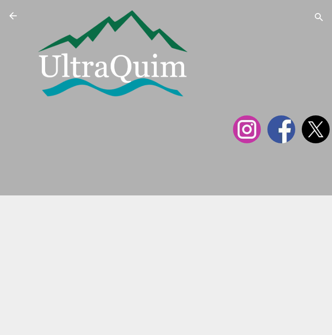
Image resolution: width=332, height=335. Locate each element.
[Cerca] (319, 19)
